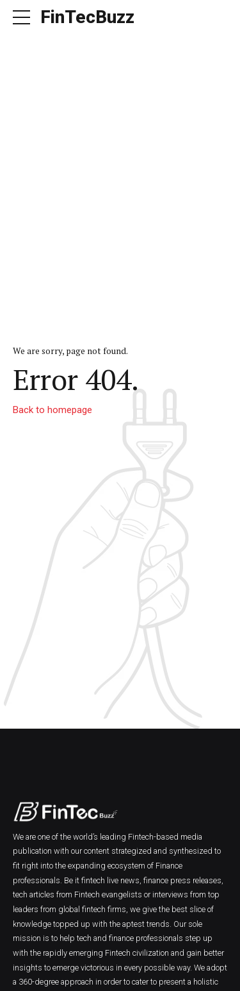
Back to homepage (52, 410)
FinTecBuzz (87, 17)
